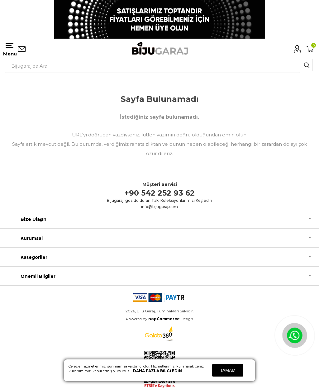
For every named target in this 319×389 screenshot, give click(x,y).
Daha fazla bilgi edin (157, 370)
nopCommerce (164, 318)
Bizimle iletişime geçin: (22, 49)
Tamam (228, 370)
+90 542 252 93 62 (160, 192)
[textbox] (152, 66)
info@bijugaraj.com (159, 206)
